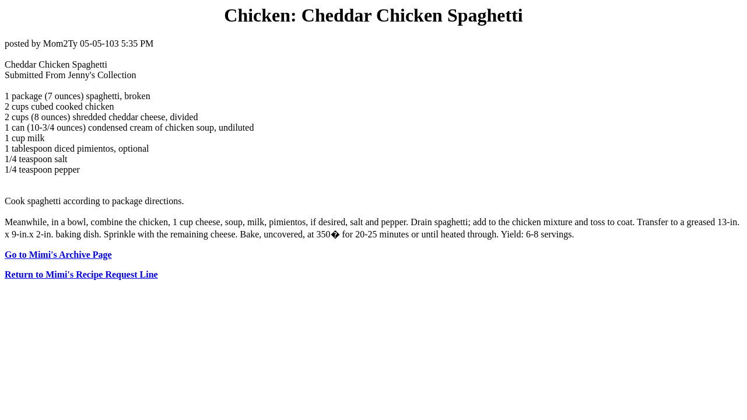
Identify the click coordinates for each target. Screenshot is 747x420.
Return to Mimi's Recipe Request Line (81, 274)
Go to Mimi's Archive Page (58, 255)
